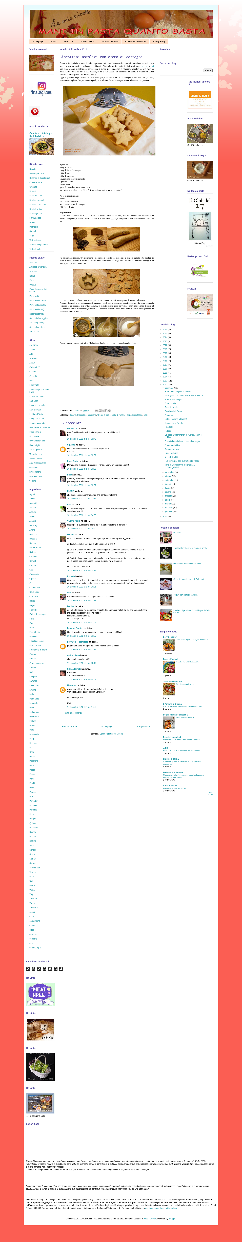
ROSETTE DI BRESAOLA (187, 662)
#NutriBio (33, 345)
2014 (165, 377)
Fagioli (32, 605)
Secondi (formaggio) (38, 318)
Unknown (71, 685)
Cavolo (32, 565)
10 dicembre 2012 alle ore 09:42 (81, 439)
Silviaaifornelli (74, 669)
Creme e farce (35, 182)
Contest (32, 372)
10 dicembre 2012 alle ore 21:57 (81, 622)
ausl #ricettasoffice (37, 463)
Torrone (32, 872)
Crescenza (34, 596)
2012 (165, 385)
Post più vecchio (144, 726)
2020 (165, 353)
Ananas (32, 507)
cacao (32, 912)
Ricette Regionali (37, 441)
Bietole (32, 552)
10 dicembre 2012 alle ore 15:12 (81, 570)
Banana (32, 543)
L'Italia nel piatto (36, 396)
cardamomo (34, 921)
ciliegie (32, 930)
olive (31, 943)
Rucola (32, 836)
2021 (165, 349)
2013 (165, 381)
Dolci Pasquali (35, 196)
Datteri (32, 601)
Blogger (172, 1219)
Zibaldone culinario (172, 681)
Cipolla (32, 579)
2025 (165, 333)
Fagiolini (33, 610)
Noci (146, 415)
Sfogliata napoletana (185, 684)
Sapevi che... (69, 41)
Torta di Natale (171, 407)
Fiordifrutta (34, 385)
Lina (69, 504)
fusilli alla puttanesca (185, 717)
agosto (168, 484)
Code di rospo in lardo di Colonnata (189, 579)
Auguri (32, 363)
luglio (167, 488)
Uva (31, 881)
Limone (32, 690)
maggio (168, 496)
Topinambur (34, 868)
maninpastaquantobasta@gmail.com (161, 1208)
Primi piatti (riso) (36, 309)
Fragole (32, 654)
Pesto (32, 774)
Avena (32, 530)
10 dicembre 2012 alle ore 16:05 (81, 587)
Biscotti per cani (36, 173)
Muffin (32, 222)
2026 (165, 329)
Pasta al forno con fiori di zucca (187, 564)
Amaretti (33, 503)
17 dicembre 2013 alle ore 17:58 (81, 707)
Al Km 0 (32, 358)
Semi (31, 845)
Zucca (32, 903)
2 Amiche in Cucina (172, 704)
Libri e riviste (35, 410)
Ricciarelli (169, 427)
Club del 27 (34, 367)
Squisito (71, 445)
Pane (31, 280)
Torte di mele (35, 249)
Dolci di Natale (118, 415)
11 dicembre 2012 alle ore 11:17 (81, 649)
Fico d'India (34, 632)
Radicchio (33, 827)
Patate (32, 756)
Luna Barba (72, 461)
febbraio (169, 507)
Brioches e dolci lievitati (39, 178)
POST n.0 (177, 532)
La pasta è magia (37, 405)
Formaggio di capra (38, 650)
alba (69, 593)
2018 (165, 361)
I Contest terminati (110, 41)
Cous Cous (34, 592)
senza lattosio (35, 476)
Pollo (31, 796)
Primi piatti (34, 296)
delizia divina (73, 655)
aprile (168, 500)
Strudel (32, 231)
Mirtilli (32, 725)
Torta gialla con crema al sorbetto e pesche (184, 395)
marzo (168, 504)
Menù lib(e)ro (35, 432)
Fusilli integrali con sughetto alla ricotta (182, 461)
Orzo (31, 752)
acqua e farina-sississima (175, 715)
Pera (31, 765)
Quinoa (32, 823)
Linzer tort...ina (171, 453)
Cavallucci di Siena (173, 411)
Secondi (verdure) (37, 327)
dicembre (169, 388)
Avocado (33, 534)
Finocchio (33, 636)
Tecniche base (35, 454)
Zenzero (33, 899)
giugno (168, 492)
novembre (170, 472)
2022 (165, 345)
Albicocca (33, 499)
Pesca (32, 770)
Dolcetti (32, 191)
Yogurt (32, 894)
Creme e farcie (104, 415)
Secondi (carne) (36, 314)
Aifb (31, 354)
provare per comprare (77, 642)
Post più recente (69, 726)
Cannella (33, 556)
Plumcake (33, 227)
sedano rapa (35, 948)
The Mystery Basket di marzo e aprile (190, 548)
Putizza (168, 431)
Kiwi (31, 672)
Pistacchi (33, 788)
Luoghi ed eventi (36, 419)
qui (143, 66)
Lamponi (33, 676)
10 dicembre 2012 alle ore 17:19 (81, 600)
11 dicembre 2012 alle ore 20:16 (81, 663)
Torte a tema (35, 240)
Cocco (32, 583)
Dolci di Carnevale (37, 204)
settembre (170, 480)
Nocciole (33, 743)
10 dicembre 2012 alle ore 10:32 (81, 485)
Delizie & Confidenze (173, 772)
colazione (92, 415)
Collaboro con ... (88, 41)
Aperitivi (33, 271)
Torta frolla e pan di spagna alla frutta (192, 640)
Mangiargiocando (37, 423)
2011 (165, 516)
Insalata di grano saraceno (174, 788)
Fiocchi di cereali (36, 641)
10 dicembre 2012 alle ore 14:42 (81, 529)
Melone (32, 721)
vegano (32, 481)
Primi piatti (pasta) (37, 305)
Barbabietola (35, 547)
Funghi (32, 659)
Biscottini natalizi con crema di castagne (182, 441)
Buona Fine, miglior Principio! (178, 391)
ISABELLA (72, 428)
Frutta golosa (35, 218)
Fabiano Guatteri (75, 628)
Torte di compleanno (38, 245)
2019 (165, 357)
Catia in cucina (170, 786)
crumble (33, 934)
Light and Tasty (36, 414)
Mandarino (34, 699)
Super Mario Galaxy (174, 445)
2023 (165, 341)
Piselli (32, 783)
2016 (165, 369)
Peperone (33, 761)
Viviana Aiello (73, 521)
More (31, 730)
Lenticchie (33, 685)
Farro (31, 619)
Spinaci (32, 859)
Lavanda (33, 681)
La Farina (33, 401)
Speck (32, 854)
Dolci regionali (35, 213)
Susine (32, 863)
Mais (31, 694)
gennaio (169, 512)
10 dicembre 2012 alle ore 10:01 (81, 455)
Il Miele (32, 667)
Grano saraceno (36, 663)
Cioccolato (82, 415)
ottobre (168, 476)
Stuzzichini (34, 331)
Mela (31, 708)
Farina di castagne (134, 415)
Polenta (32, 792)
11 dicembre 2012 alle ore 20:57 (81, 679)
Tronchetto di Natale (174, 423)
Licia (69, 475)
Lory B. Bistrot (170, 637)
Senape (32, 850)
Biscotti (73, 415)
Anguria (32, 512)
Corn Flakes (34, 587)
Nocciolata (34, 436)
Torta (31, 236)
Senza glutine (35, 450)
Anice (31, 516)
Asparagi (33, 525)
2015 (165, 373)
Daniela (76, 410)
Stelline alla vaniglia (173, 399)
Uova (31, 876)
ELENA (70, 491)
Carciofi (32, 561)
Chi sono (53, 41)
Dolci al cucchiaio (37, 200)
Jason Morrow (150, 1219)
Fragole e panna (171, 759)
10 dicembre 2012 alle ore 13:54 (81, 499)
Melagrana (34, 712)
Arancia (32, 521)
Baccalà (33, 539)
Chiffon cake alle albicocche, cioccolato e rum (182, 707)
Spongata (169, 415)
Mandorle (33, 703)
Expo (31, 380)
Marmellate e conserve (39, 427)
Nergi (31, 739)
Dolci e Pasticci (170, 659)
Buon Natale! (170, 403)
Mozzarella (34, 734)
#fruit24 (32, 349)
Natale (32, 276)
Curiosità (33, 376)
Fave (31, 623)
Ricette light (34, 445)
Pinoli (31, 779)
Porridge (33, 810)
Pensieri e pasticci (172, 737)
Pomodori (33, 801)
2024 (165, 337)
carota (32, 925)
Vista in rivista (35, 458)
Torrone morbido (172, 449)
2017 (165, 365)
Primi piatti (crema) (37, 300)
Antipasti (33, 262)
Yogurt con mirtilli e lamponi (185, 595)
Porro (31, 814)
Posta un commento (73, 713)
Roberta (71, 576)
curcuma (33, 939)
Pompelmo (34, 805)
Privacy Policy (159, 41)
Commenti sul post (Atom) (111, 734)
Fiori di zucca (35, 645)
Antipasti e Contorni (38, 267)
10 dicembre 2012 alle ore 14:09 (81, 515)
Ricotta (32, 832)
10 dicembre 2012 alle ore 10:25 (81, 469)
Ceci (31, 570)
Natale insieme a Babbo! (176, 419)
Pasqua (32, 285)
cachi (31, 916)
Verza (32, 890)
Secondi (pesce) (36, 323)
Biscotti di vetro (171, 457)
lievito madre (35, 472)
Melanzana (34, 716)
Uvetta (32, 885)
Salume (32, 841)
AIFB (165, 748)
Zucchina (33, 907)
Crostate (33, 187)
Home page (37, 41)
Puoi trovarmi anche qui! (135, 41)
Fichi (31, 627)
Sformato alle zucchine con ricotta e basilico (181, 740)
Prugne (32, 819)
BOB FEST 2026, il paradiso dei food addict (181, 751)
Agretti (32, 494)
